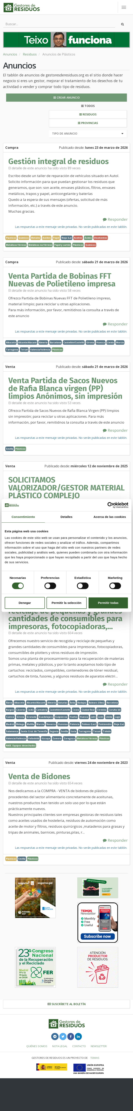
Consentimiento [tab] (23, 517)
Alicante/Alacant (27, 342)
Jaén (93, 716)
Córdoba (101, 709)
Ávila (72, 702)
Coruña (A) (115, 709)
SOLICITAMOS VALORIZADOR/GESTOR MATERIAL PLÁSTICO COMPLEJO (66, 487)
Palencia (75, 724)
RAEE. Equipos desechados (20, 745)
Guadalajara (46, 716)
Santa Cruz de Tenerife (34, 731)
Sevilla (9, 448)
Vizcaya (45, 738)
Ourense (63, 724)
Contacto (79, 1046)
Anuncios (10, 54)
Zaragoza (69, 738)
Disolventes (100, 237)
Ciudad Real (88, 709)
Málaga (20, 724)
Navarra (51, 724)
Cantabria (41, 709)
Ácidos (88, 237)
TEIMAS (94, 1058)
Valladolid (33, 738)
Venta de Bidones (39, 776)
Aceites (78, 237)
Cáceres (20, 709)
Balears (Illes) (96, 702)
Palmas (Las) (89, 724)
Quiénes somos (36, 1046)
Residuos (30, 54)
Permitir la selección (66, 602)
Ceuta (75, 709)
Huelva (74, 716)
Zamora (56, 738)
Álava (9, 702)
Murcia (120, 342)
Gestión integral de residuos (58, 161)
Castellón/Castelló (73, 342)
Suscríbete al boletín (67, 1004)
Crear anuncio (66, 97)
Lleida (110, 342)
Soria (73, 731)
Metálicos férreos (16, 244)
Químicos (90, 244)
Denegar (25, 602)
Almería (43, 342)
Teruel (24, 349)
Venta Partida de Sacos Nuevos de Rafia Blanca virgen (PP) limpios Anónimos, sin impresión (65, 388)
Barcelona (55, 342)
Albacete (11, 342)
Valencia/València (40, 349)
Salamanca (12, 731)
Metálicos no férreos (40, 244)
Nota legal (59, 1046)
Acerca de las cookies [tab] (110, 517)
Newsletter (99, 1046)
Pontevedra (105, 724)
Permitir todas (108, 602)
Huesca (100, 342)
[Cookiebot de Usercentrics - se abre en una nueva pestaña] (110, 505)
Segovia (54, 731)
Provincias (88, 123)
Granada (32, 716)
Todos (88, 106)
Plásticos (78, 244)
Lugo (117, 716)
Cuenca (10, 716)
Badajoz (81, 702)
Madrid (10, 724)
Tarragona (12, 349)
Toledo (107, 731)
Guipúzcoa (61, 716)
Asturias (63, 702)
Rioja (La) (66, 237)
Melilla (30, 724)
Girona (90, 342)
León (100, 716)
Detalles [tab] (66, 517)
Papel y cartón (62, 244)
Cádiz (31, 709)
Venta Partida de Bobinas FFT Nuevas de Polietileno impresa (61, 279)
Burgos (10, 709)
